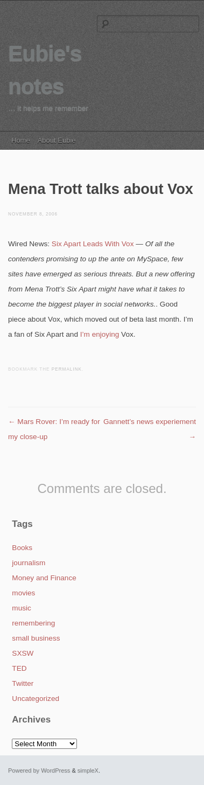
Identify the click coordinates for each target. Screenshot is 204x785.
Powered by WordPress (39, 770)
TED (19, 668)
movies (23, 593)
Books (22, 548)
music (21, 608)
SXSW (22, 653)
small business (36, 638)
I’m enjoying (99, 334)
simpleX (88, 770)
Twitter (22, 683)
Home (20, 140)
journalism (28, 563)
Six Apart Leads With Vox (93, 244)
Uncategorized (35, 698)
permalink (67, 369)
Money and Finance (44, 578)
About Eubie (57, 140)
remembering (33, 623)
